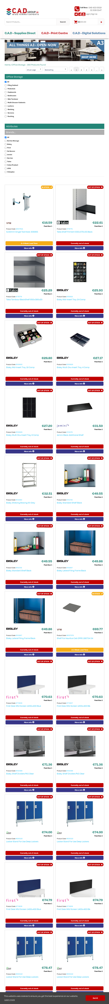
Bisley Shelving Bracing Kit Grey (20, 502)
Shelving (11, 109)
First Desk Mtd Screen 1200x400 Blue (23, 705)
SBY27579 (70, 635)
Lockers (11, 106)
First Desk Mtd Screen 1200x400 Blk (73, 705)
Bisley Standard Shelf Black (69, 502)
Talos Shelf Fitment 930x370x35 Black (75, 231)
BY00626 (19, 432)
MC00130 (19, 839)
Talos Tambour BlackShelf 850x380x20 (24, 299)
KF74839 (69, 906)
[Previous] (71, 69)
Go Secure (11, 151)
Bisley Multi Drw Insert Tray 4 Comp (73, 367)
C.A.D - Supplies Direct (20, 33)
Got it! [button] (95, 998)
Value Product (12, 165)
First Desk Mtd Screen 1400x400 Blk (73, 909)
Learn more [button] (9, 999)
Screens (11, 113)
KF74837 (69, 703)
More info (29, 248)
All (8, 82)
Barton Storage (13, 141)
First (9, 148)
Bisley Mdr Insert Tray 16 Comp (20, 367)
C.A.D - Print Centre (54, 33)
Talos (9, 161)
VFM (9, 168)
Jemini (9, 154)
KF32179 (69, 432)
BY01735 (69, 500)
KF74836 (19, 703)
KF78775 (69, 229)
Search (63, 22)
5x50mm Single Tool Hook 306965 (22, 231)
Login (88, 14)
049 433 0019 (95, 7)
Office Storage (18, 64)
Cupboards (12, 92)
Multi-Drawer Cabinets (16, 102)
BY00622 (19, 364)
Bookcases (12, 96)
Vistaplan (11, 172)
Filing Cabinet (13, 85)
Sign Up (94, 14)
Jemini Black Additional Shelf (70, 435)
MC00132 (19, 974)
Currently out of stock (80, 243)
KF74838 (19, 906)
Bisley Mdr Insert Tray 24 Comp (71, 299)
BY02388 (19, 771)
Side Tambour (13, 99)
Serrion (10, 158)
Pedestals (11, 89)
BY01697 (69, 568)
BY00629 (69, 364)
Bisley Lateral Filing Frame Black (71, 570)
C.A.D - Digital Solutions (89, 33)
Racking (11, 116)
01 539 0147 (96, 10)
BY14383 (19, 500)
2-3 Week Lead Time (29, 243)
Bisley (9, 144)
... (96, 70)
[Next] (101, 69)
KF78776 (19, 297)
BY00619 (69, 297)
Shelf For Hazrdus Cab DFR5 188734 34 (75, 638)
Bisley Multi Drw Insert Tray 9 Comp (22, 435)
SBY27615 (19, 229)
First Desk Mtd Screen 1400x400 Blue (23, 909)
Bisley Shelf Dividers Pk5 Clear (20, 773)
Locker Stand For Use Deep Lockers (22, 841)
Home (7, 64)
